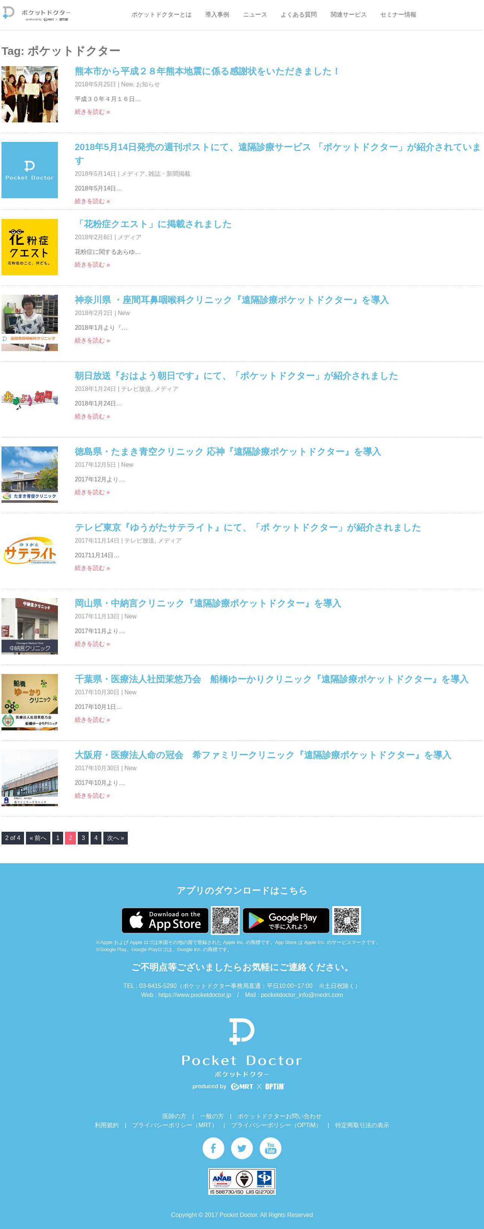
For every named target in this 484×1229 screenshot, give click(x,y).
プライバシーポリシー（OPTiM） (276, 1125)
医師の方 (174, 1116)
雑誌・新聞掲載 (169, 173)
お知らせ (148, 84)
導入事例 (217, 14)
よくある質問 (299, 14)
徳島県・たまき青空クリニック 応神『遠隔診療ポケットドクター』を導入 (228, 451)
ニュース (255, 14)
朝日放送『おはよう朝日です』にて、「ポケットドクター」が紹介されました (236, 376)
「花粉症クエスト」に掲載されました (153, 224)
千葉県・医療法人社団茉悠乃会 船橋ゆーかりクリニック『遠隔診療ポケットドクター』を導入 (272, 679)
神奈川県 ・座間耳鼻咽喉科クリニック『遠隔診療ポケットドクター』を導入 (232, 300)
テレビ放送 (136, 389)
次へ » (115, 838)
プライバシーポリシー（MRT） (174, 1125)
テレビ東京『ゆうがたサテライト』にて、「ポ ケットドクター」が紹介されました (248, 527)
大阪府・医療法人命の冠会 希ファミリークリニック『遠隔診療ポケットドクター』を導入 (263, 755)
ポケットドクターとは (162, 14)
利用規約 (107, 1125)
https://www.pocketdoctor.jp (194, 995)
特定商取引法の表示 (362, 1125)
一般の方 (212, 1116)
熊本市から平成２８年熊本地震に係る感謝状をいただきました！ (208, 71)
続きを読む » (92, 112)
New (127, 84)
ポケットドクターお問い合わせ (279, 1116)
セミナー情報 (398, 14)
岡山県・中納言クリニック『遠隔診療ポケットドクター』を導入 (208, 603)
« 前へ (38, 838)
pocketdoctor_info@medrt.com (302, 995)
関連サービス (349, 14)
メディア (133, 173)
